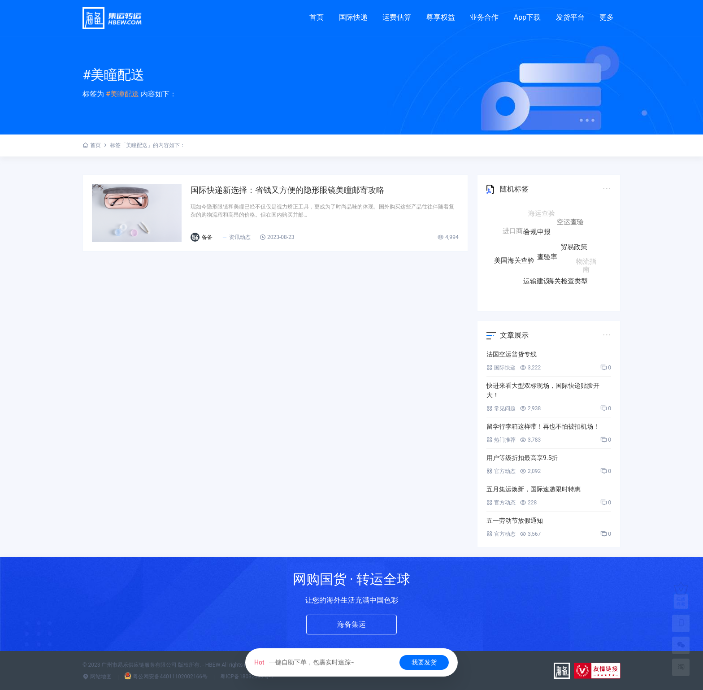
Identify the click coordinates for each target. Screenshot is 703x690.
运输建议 (536, 281)
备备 (207, 237)
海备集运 (351, 624)
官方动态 (501, 471)
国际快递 (353, 17)
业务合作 (484, 17)
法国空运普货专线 (511, 354)
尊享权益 (440, 17)
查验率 (547, 260)
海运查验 (541, 214)
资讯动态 (236, 237)
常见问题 (501, 408)
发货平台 (570, 17)
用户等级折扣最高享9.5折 (522, 457)
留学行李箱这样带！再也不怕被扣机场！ (542, 426)
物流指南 (586, 264)
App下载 (527, 17)
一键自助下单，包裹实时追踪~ (304, 662)
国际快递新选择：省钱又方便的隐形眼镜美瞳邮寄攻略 (287, 190)
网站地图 (97, 676)
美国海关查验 (514, 260)
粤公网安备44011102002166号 (165, 676)
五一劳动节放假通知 (514, 520)
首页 (316, 17)
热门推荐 (501, 440)
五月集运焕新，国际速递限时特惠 (533, 489)
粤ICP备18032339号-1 (246, 676)
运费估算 (396, 17)
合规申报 (537, 235)
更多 (606, 17)
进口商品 (516, 231)
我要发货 (424, 662)
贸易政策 (573, 249)
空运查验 (570, 223)
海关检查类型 (567, 280)
